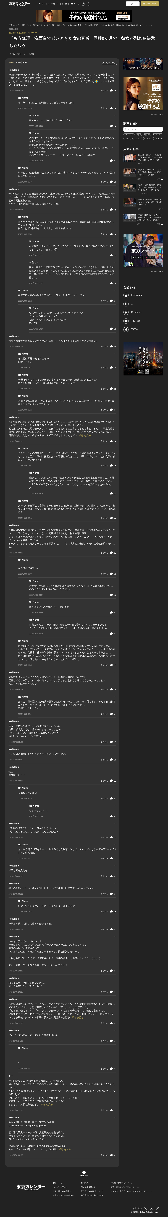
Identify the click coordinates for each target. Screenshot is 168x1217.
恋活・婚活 (63, 4)
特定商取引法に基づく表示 (92, 1195)
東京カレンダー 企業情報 (63, 1195)
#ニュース (137, 138)
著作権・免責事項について (92, 1191)
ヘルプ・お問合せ (60, 1187)
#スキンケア (148, 138)
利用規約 (84, 1183)
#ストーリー (129, 135)
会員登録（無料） (150, 4)
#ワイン (127, 138)
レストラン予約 (47, 4)
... (115, 69)
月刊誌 (75, 4)
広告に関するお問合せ (62, 1191)
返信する (104, 91)
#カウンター (160, 138)
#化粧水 (147, 135)
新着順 (18, 62)
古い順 (24, 62)
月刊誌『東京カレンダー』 (122, 1183)
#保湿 (139, 135)
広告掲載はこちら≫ (157, 114)
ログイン (132, 4)
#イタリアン (157, 135)
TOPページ (57, 1183)
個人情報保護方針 (88, 1187)
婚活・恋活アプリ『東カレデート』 (125, 1187)
